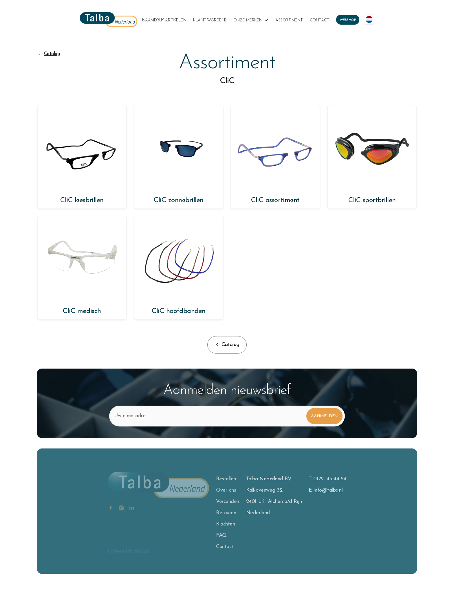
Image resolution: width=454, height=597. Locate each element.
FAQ (221, 535)
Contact (319, 20)
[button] (250, 20)
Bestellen (226, 479)
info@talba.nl (328, 490)
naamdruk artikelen (164, 20)
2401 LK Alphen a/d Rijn (274, 501)
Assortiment (289, 20)
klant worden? (209, 20)
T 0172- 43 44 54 (327, 479)
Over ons (226, 490)
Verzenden (227, 501)
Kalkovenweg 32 (264, 490)
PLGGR (142, 554)
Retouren (226, 513)
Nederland (258, 513)
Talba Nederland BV (268, 479)
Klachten (225, 524)
